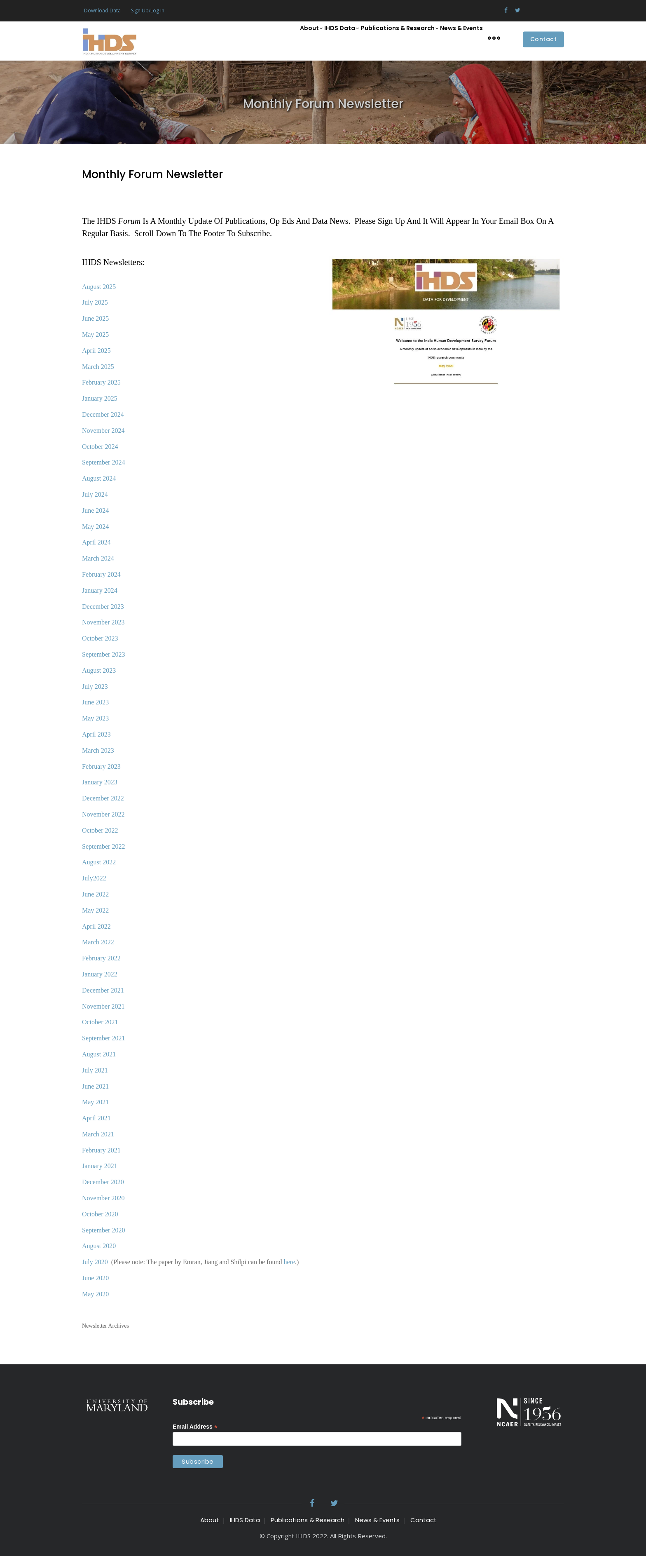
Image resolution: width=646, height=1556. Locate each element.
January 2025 (99, 398)
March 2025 (98, 366)
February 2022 (101, 958)
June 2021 (95, 1086)
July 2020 (95, 1261)
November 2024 (103, 430)
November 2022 (103, 814)
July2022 (94, 878)
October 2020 (100, 1214)
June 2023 (95, 702)
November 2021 (103, 1006)
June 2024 (95, 510)
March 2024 (98, 558)
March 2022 (98, 942)
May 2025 (95, 334)
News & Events (457, 37)
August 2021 (99, 1054)
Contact (543, 39)
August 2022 (99, 862)
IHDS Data (324, 38)
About (286, 38)
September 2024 (103, 462)
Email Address (195, 1427)
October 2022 (100, 830)
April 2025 (96, 350)
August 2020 (99, 1245)
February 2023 (101, 766)
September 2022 (103, 846)
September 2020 (103, 1230)
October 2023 (100, 638)
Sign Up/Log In (147, 10)
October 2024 (100, 446)
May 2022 (95, 910)
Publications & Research (388, 38)
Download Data (102, 10)
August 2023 (99, 670)
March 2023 (98, 750)
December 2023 (103, 606)
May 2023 (95, 718)
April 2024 (96, 542)
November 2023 (103, 622)
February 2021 (101, 1150)
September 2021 (103, 1038)
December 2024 (103, 414)
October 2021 (100, 1022)
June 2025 (95, 318)
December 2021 (103, 990)
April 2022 (96, 926)
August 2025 (99, 286)
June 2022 (95, 894)
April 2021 (96, 1118)
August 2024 (99, 478)
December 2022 (103, 798)
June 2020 (95, 1277)
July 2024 (95, 494)
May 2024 (95, 526)
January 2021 (99, 1165)
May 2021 (95, 1101)
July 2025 (95, 302)
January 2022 (99, 974)
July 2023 (95, 686)
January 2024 (99, 590)
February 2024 (101, 574)
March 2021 (98, 1134)
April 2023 (96, 734)
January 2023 (99, 782)
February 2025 (101, 382)
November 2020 (103, 1198)
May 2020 (95, 1294)
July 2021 (95, 1070)
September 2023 (103, 654)
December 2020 (103, 1181)
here (288, 1261)
